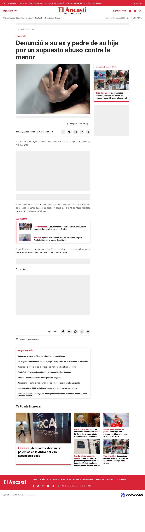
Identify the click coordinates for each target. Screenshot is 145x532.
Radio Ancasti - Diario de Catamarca (10, 11)
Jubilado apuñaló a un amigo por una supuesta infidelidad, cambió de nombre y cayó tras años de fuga (52, 394)
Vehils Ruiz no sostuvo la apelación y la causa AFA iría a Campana (44, 372)
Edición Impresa (21, 18)
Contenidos (97, 3)
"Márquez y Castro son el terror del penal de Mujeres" (39, 377)
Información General (63, 3)
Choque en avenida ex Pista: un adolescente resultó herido (41, 356)
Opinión (87, 3)
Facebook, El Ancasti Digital (33, 486)
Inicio (21, 3)
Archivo (31, 18)
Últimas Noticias (9, 18)
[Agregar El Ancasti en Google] (77, 124)
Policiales (48, 3)
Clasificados (39, 18)
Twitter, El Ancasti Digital (38, 486)
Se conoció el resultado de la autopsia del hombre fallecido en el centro (47, 367)
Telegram (58, 486)
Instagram (43, 486)
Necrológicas (49, 18)
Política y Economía (33, 3)
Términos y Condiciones (69, 486)
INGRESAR (138, 3)
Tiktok (53, 486)
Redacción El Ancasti (46, 132)
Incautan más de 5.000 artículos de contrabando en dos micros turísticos (47, 388)
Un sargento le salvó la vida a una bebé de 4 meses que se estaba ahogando (49, 383)
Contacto (58, 18)
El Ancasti (20, 29)
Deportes (78, 3)
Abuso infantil (33, 339)
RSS (89, 486)
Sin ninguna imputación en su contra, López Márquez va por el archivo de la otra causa (53, 361)
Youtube (48, 486)
